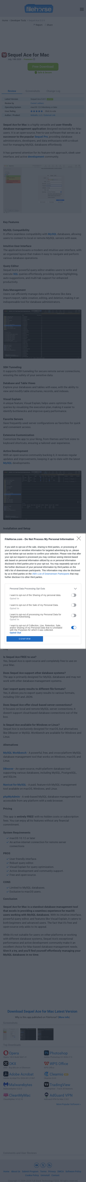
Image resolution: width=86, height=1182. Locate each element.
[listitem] (43, 588)
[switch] (73, 595)
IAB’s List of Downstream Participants (50, 573)
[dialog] (43, 591)
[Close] (80, 539)
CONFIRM (25, 639)
